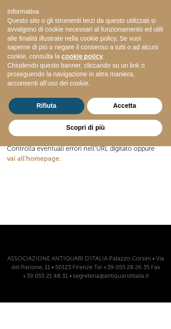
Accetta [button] (124, 105)
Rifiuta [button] (46, 105)
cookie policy (82, 56)
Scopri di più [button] (85, 127)
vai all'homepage (33, 158)
